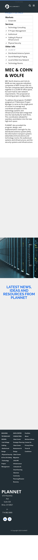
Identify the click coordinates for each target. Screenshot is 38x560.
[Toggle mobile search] (30, 5)
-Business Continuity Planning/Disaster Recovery (18, 477)
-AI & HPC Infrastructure (17, 462)
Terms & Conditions (28, 450)
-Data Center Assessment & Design (17, 448)
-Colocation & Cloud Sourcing (17, 468)
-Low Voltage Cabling (5, 443)
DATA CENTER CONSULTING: (17, 434)
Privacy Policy (29, 445)
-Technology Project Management (6, 464)
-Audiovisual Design (5, 450)
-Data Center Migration (17, 456)
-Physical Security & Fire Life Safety (7, 456)
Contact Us (28, 442)
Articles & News (29, 439)
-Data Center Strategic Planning (18, 440)
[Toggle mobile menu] (34, 5)
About (26, 436)
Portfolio (27, 433)
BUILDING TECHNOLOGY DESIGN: (6, 436)
